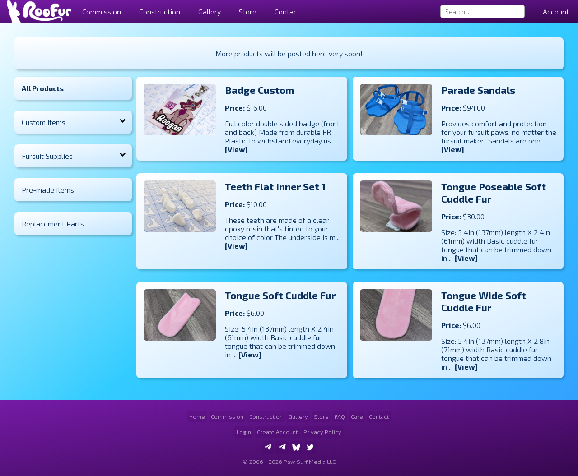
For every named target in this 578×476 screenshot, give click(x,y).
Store (247, 11)
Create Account (277, 431)
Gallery (209, 11)
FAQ (340, 416)
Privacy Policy (322, 431)
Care (357, 416)
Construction (266, 416)
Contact (287, 11)
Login (244, 431)
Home (197, 416)
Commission (227, 416)
